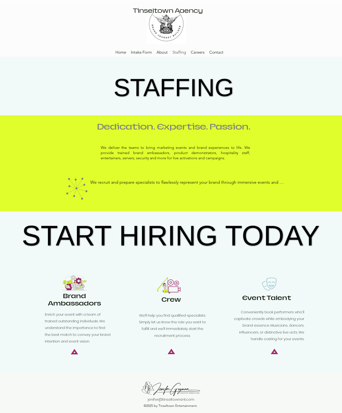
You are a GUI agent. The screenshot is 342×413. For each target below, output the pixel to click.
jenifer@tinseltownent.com (171, 399)
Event (266, 298)
